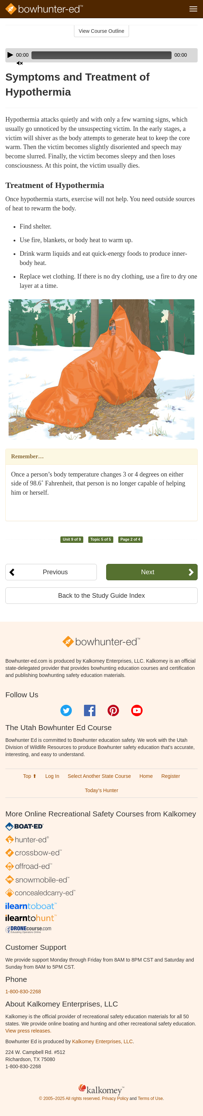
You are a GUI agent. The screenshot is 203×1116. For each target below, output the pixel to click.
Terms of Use (150, 1098)
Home (146, 776)
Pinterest (113, 710)
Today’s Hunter (101, 790)
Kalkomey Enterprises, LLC (102, 1041)
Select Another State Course (99, 776)
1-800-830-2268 (23, 991)
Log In (52, 776)
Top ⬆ (29, 776)
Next (147, 572)
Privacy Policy (115, 1098)
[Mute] (20, 63)
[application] (101, 55)
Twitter (66, 710)
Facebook (89, 710)
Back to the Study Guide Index (101, 595)
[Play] (10, 55)
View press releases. (28, 1031)
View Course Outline (101, 31)
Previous (55, 572)
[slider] (101, 55)
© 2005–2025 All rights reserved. (70, 1098)
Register (170, 776)
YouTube (137, 710)
